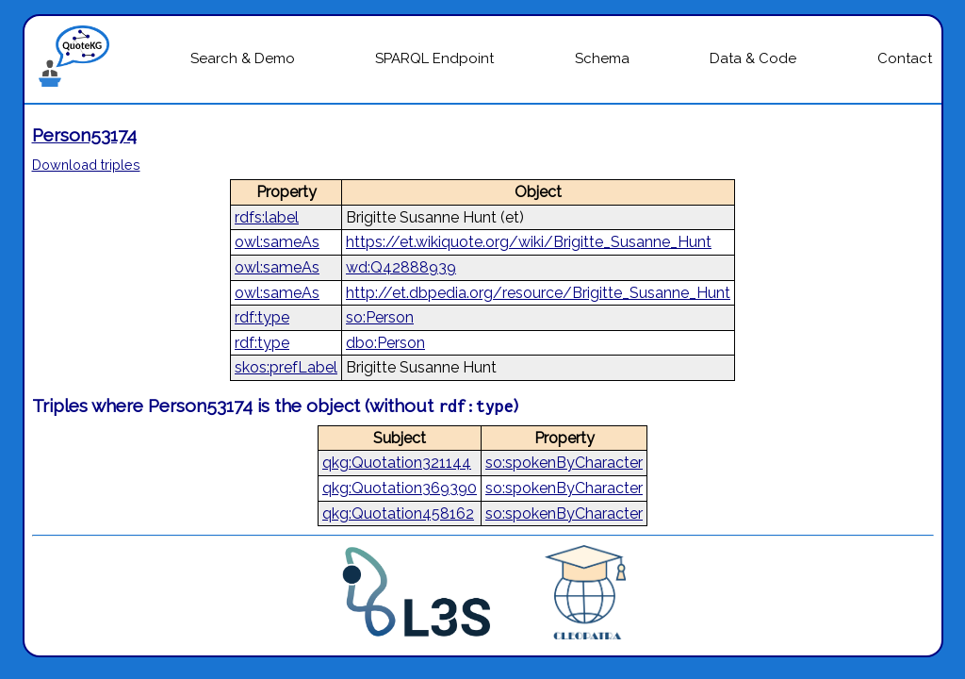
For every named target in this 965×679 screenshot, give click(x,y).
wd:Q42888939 (401, 267)
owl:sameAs (277, 242)
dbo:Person (385, 343)
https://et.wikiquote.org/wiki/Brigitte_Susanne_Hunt (528, 242)
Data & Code (753, 58)
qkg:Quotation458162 (398, 513)
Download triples (86, 165)
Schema (602, 58)
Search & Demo (242, 58)
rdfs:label (267, 217)
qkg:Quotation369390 (399, 488)
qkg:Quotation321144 (396, 463)
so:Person (380, 317)
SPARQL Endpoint (434, 58)
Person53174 (84, 134)
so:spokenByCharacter (564, 463)
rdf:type (262, 317)
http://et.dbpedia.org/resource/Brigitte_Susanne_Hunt (538, 293)
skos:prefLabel (286, 367)
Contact (904, 58)
